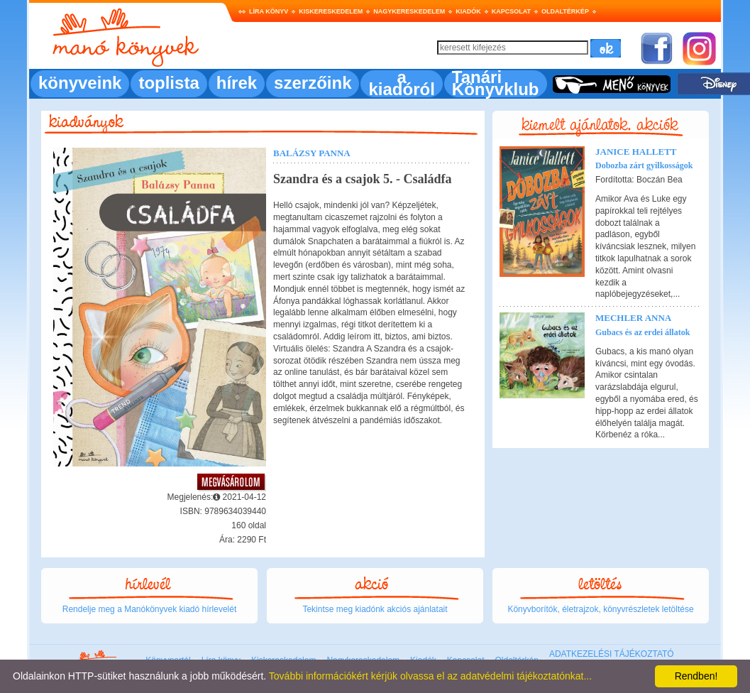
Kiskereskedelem (331, 11)
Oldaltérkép (565, 11)
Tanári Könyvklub (495, 83)
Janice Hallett (636, 151)
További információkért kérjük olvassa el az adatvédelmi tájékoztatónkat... (430, 676)
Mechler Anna (633, 317)
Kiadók (468, 11)
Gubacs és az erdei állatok (642, 332)
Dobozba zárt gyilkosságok (644, 165)
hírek (236, 82)
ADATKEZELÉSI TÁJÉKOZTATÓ (611, 654)
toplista (168, 82)
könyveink (79, 82)
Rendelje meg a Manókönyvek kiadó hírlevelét (149, 609)
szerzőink (312, 82)
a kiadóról (401, 83)
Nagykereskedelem (409, 11)
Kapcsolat (511, 11)
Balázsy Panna (312, 153)
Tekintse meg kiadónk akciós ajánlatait (374, 609)
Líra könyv (268, 11)
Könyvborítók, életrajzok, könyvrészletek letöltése (600, 609)
